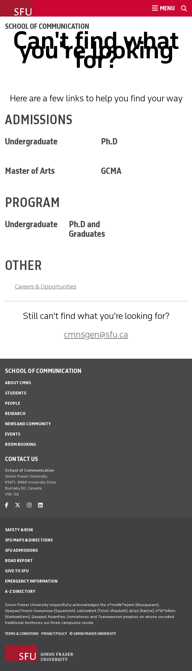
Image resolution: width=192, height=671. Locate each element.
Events (12, 434)
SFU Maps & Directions (29, 540)
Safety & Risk (19, 530)
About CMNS (18, 383)
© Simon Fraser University (93, 633)
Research (15, 413)
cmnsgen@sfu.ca (96, 334)
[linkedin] (40, 505)
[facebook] (6, 505)
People (12, 403)
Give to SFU (17, 571)
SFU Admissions (21, 550)
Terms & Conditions (22, 633)
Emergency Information (31, 581)
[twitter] (17, 505)
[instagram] (29, 505)
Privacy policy (54, 633)
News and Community (28, 424)
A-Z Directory (20, 591)
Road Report (19, 560)
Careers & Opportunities (45, 286)
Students (15, 393)
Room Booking (20, 444)
